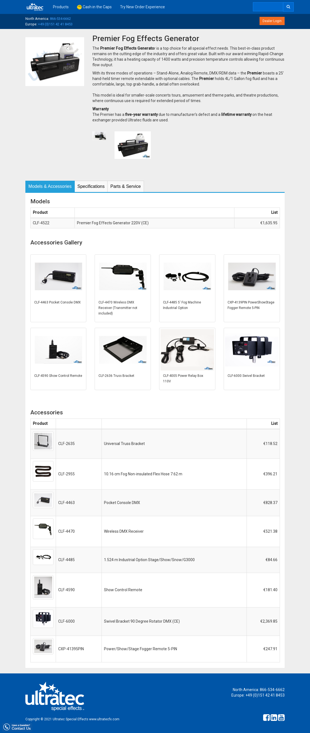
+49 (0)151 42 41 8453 (55, 24)
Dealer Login (272, 21)
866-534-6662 (60, 19)
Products (61, 7)
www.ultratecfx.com (104, 719)
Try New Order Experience (142, 7)
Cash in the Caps (94, 7)
